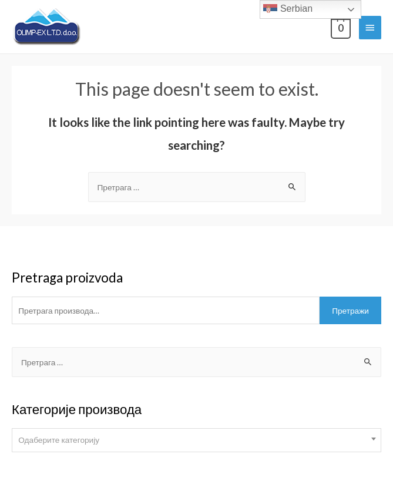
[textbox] (196, 440)
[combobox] (196, 440)
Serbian (288, 9)
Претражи (350, 310)
